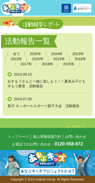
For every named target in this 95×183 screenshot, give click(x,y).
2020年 (37, 59)
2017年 (26, 64)
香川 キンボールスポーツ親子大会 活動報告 (44, 106)
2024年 (57, 54)
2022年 (16, 59)
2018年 (80, 59)
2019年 (59, 59)
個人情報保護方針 (47, 137)
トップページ (18, 137)
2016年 (47, 64)
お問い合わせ (75, 137)
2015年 (68, 64)
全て (16, 54)
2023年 (78, 54)
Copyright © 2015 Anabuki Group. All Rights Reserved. (47, 179)
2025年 (35, 54)
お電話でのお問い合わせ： (47, 144)
